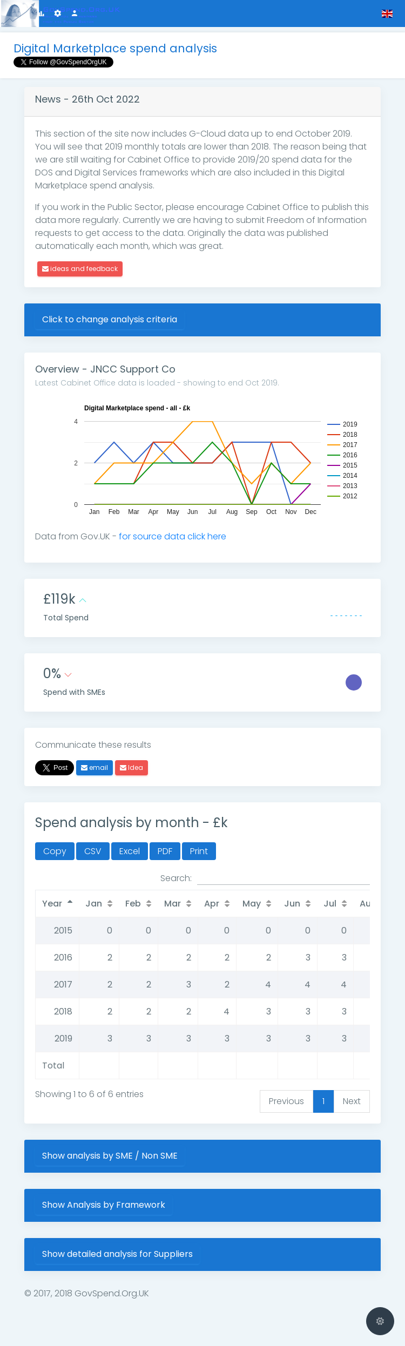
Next (352, 1101)
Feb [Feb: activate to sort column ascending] (133, 903)
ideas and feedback (80, 268)
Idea (131, 767)
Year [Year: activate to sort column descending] (52, 903)
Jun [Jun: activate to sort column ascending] (292, 903)
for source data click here (172, 536)
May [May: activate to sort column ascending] (251, 903)
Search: (265, 878)
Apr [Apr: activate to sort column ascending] (211, 903)
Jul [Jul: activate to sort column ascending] (329, 903)
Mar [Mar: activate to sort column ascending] (172, 903)
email (94, 767)
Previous (286, 1101)
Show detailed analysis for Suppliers (117, 1254)
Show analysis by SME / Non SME (110, 1155)
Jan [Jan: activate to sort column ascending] (93, 903)
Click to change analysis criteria (109, 319)
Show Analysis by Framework (103, 1205)
